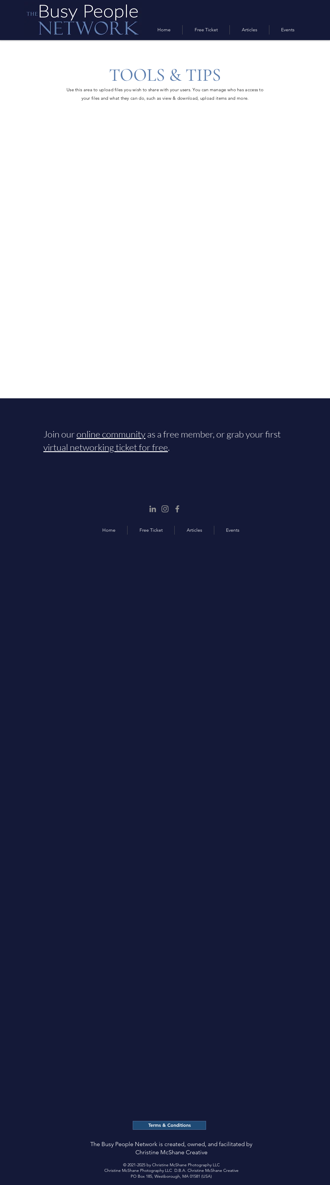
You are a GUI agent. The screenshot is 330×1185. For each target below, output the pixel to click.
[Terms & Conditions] (169, 1125)
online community (110, 434)
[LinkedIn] (152, 509)
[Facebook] (177, 509)
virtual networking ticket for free (105, 447)
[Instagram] (165, 509)
